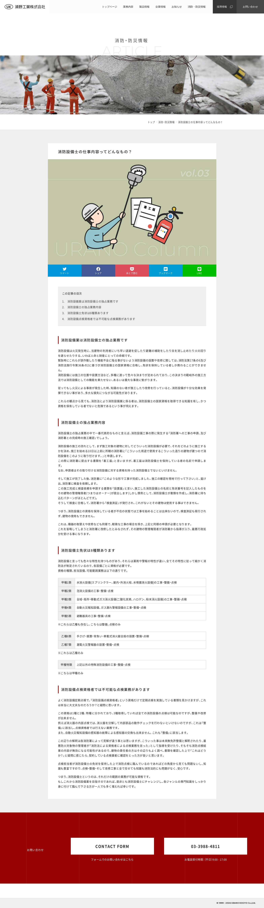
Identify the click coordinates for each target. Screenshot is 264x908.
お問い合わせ (250, 6)
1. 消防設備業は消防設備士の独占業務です (90, 301)
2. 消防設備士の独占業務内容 (81, 307)
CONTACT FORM (112, 846)
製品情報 (144, 6)
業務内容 (128, 6)
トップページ (109, 6)
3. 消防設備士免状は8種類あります (85, 313)
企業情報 (161, 6)
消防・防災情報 (197, 6)
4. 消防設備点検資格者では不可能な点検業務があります (98, 319)
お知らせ (177, 6)
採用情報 (222, 6)
